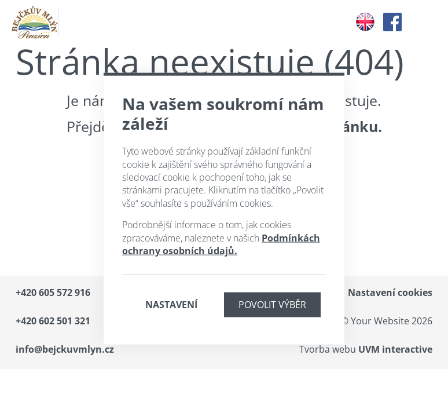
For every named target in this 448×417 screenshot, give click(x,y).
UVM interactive (395, 349)
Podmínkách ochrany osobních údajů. (221, 244)
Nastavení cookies (390, 292)
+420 (53, 292)
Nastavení (171, 304)
